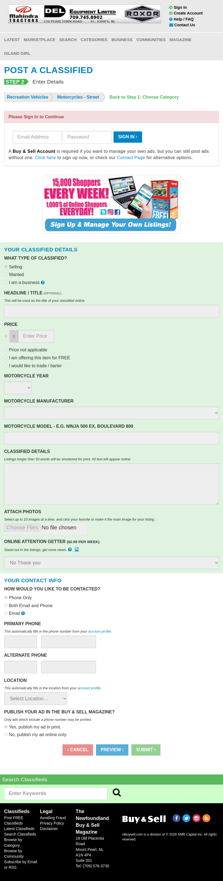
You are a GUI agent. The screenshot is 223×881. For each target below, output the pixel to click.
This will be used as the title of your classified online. (45, 301)
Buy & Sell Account (34, 151)
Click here (45, 157)
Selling (13, 267)
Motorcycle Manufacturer (39, 401)
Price (11, 324)
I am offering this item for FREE (37, 357)
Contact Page (131, 157)
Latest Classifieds (19, 829)
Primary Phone (22, 623)
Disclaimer (49, 829)
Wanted (14, 274)
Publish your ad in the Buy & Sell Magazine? (59, 712)
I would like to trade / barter (33, 365)
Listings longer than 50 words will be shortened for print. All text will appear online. (67, 459)
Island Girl (17, 53)
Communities (151, 39)
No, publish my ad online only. (35, 734)
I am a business (25, 282)
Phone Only (18, 597)
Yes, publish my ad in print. (32, 727)
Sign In (178, 7)
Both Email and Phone (28, 605)
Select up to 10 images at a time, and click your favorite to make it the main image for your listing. (79, 519)
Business (121, 39)
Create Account (186, 13)
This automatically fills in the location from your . (52, 688)
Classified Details (27, 451)
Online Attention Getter (52, 541)
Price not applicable (25, 350)
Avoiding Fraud (53, 818)
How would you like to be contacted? (52, 589)
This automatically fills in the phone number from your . (58, 631)
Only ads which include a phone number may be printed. (48, 720)
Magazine (180, 39)
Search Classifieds (20, 834)
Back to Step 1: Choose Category (144, 97)
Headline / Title (32, 293)
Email (15, 613)
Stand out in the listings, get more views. (42, 549)
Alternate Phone (25, 655)
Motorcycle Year (26, 376)
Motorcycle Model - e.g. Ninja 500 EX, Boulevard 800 (68, 426)
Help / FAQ (181, 19)
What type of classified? (35, 258)
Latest (12, 39)
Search (68, 39)
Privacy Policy (52, 823)
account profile (99, 631)
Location (15, 680)
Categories (94, 39)
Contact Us (182, 25)
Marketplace (39, 39)
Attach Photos (22, 511)
